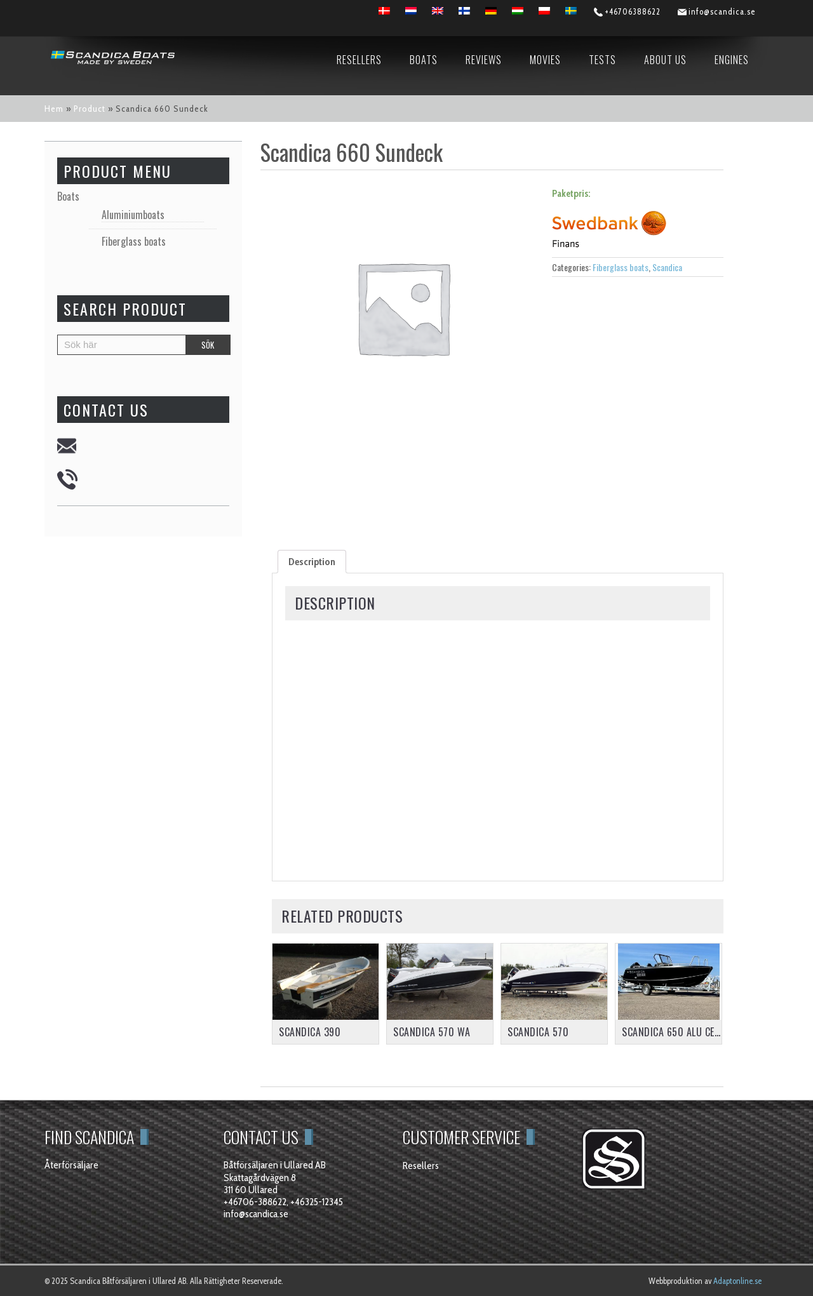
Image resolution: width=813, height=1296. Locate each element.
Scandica (667, 267)
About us (665, 59)
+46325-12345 (316, 1202)
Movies (545, 59)
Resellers (359, 59)
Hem (54, 108)
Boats (424, 59)
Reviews (484, 59)
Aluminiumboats (133, 215)
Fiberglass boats (620, 267)
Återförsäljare (71, 1165)
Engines (732, 59)
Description (311, 562)
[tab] (312, 561)
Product (89, 108)
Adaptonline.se (737, 1281)
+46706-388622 (255, 1202)
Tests (602, 59)
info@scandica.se (256, 1214)
